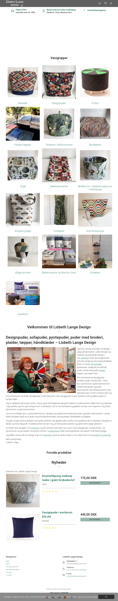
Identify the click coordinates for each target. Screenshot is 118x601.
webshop (85, 358)
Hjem (8, 561)
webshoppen (54, 431)
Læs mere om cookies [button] (88, 597)
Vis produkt (95, 483)
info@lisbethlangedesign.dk (76, 576)
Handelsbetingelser (13, 569)
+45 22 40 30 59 (72, 570)
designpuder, (96, 364)
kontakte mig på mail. (101, 435)
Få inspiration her (12, 567)
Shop (8, 564)
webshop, (35, 428)
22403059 (83, 570)
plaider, (102, 370)
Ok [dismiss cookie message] (106, 597)
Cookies (9, 575)
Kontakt (8, 572)
